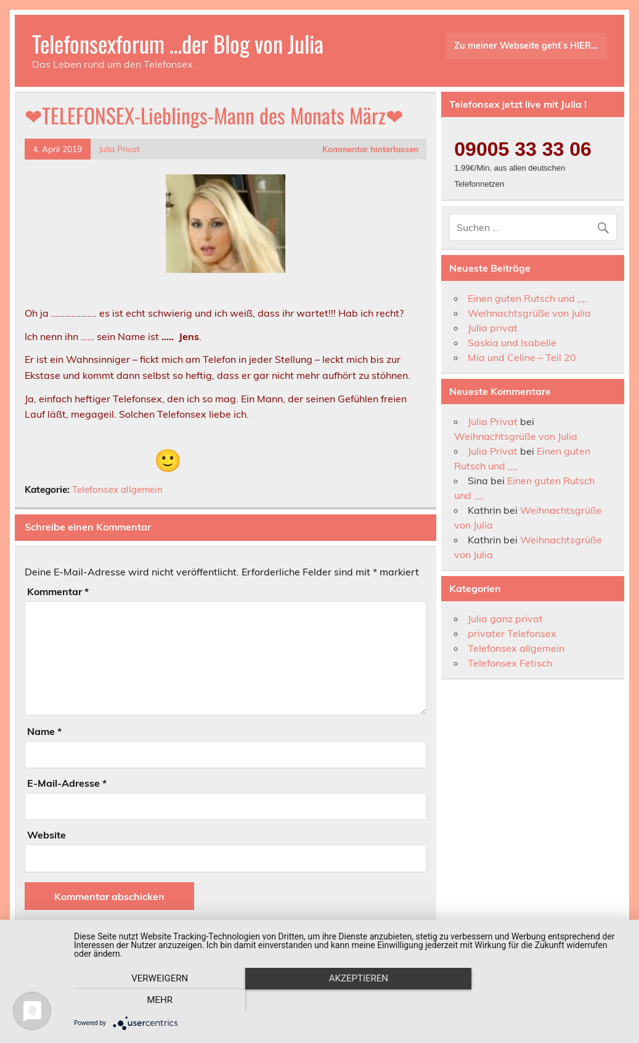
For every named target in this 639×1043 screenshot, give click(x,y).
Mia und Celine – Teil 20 (522, 357)
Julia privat (493, 328)
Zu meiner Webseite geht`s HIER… (526, 45)
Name (44, 731)
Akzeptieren (350, 1000)
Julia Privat (119, 149)
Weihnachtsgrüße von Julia (529, 313)
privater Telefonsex (512, 633)
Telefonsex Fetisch (510, 663)
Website (46, 835)
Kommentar (58, 591)
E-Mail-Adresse (67, 783)
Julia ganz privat (505, 618)
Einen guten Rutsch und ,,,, (527, 298)
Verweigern (157, 1000)
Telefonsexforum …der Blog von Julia (178, 43)
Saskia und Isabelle (512, 342)
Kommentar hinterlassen (370, 149)
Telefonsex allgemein (117, 489)
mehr (544, 1000)
